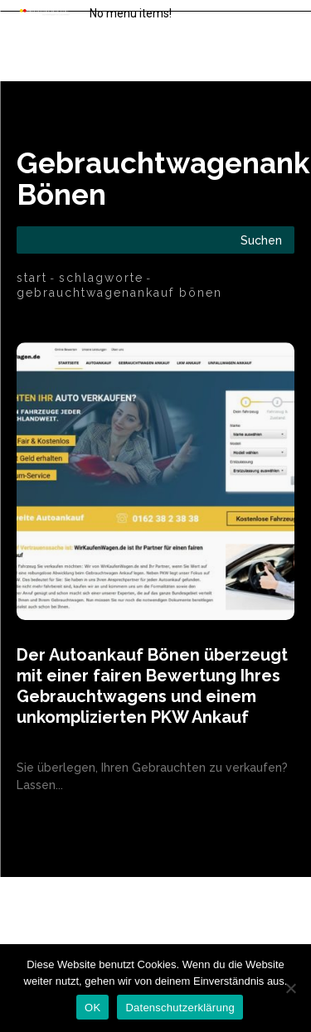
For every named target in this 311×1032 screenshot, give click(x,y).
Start (32, 277)
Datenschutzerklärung (179, 1007)
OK (92, 1007)
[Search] (261, 240)
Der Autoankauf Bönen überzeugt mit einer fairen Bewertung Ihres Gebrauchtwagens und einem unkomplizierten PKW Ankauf (152, 686)
